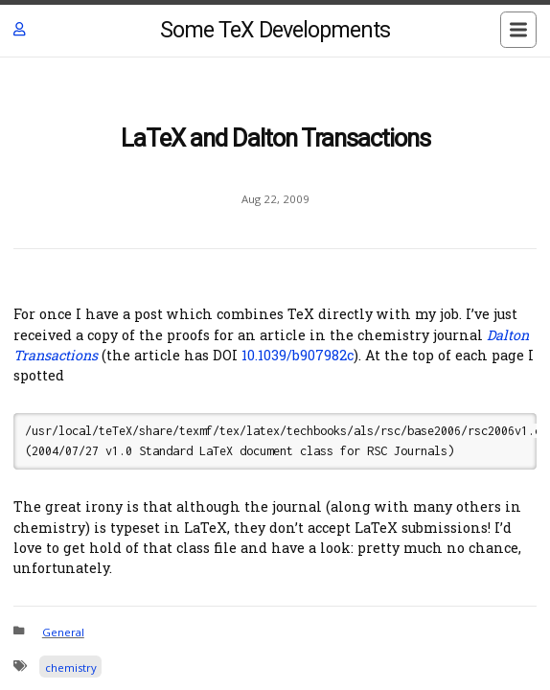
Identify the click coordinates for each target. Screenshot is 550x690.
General (63, 632)
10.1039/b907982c (297, 355)
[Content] (275, 374)
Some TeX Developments (275, 30)
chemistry (71, 667)
